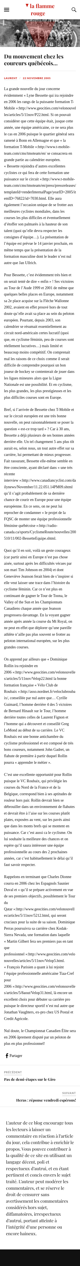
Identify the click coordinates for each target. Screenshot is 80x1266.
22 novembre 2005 (37, 78)
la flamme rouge (42, 9)
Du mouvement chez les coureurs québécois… (34, 59)
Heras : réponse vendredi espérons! (46, 1100)
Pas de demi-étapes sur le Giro (29, 1079)
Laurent (10, 78)
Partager (16, 1056)
